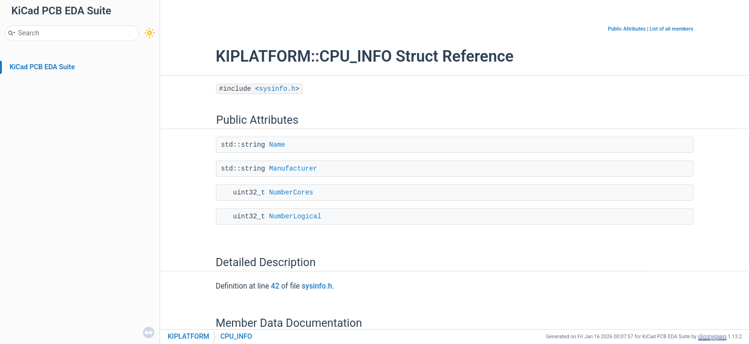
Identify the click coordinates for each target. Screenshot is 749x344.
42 (275, 286)
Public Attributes (627, 29)
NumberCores (291, 192)
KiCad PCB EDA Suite (42, 67)
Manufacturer (293, 168)
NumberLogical (295, 216)
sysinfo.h (277, 89)
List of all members (672, 29)
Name (277, 145)
